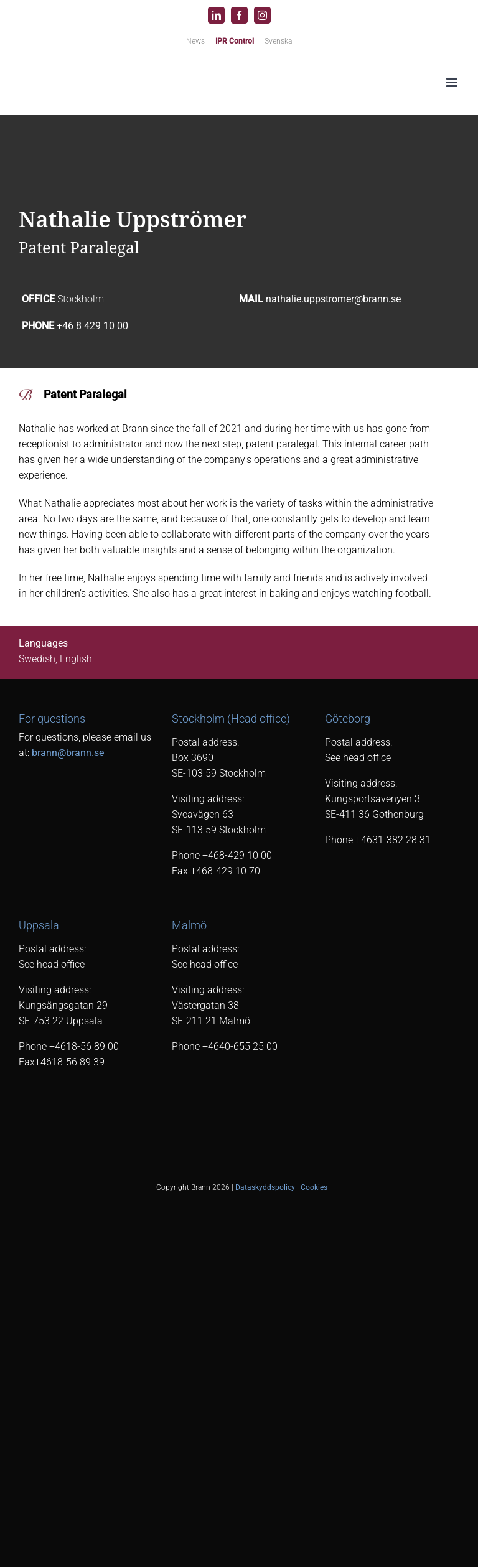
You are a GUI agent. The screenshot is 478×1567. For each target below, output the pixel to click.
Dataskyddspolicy (265, 1187)
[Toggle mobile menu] (452, 82)
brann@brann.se (68, 753)
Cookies (314, 1187)
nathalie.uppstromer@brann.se (333, 299)
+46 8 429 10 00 (92, 326)
